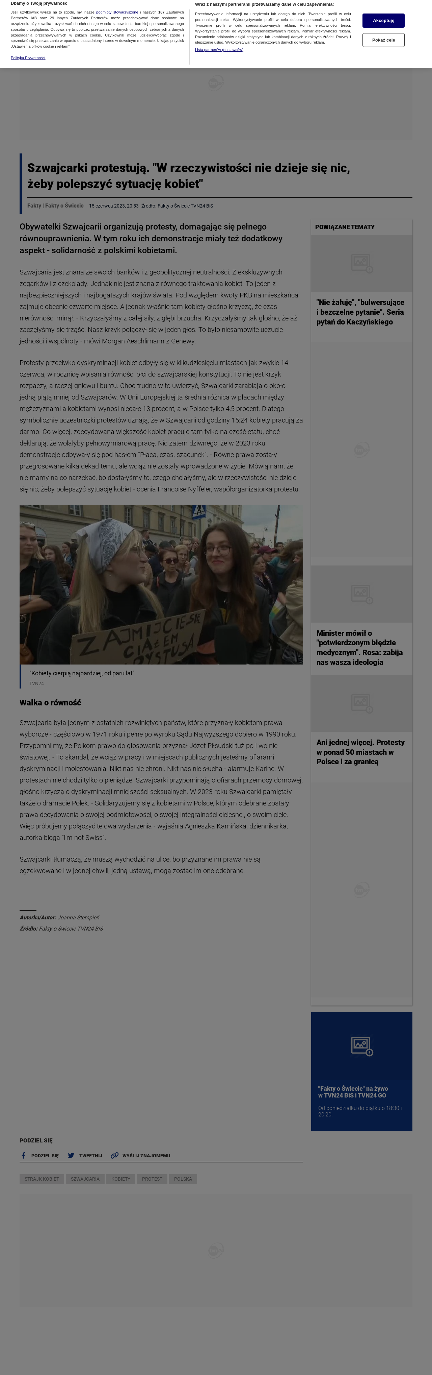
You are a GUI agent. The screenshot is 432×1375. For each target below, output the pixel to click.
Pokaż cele (383, 30)
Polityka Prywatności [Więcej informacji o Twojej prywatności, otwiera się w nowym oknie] (28, 48)
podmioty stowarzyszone (117, 3)
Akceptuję (383, 11)
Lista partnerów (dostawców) (219, 40)
